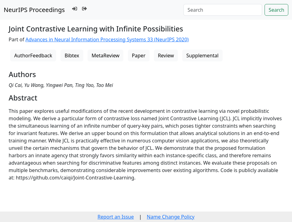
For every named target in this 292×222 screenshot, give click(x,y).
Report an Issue (115, 216)
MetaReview (105, 55)
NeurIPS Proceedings (34, 10)
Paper (139, 55)
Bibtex (71, 55)
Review (166, 55)
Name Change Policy (171, 216)
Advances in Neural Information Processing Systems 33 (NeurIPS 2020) (107, 39)
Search (276, 9)
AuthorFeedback (33, 55)
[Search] (222, 10)
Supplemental (202, 55)
